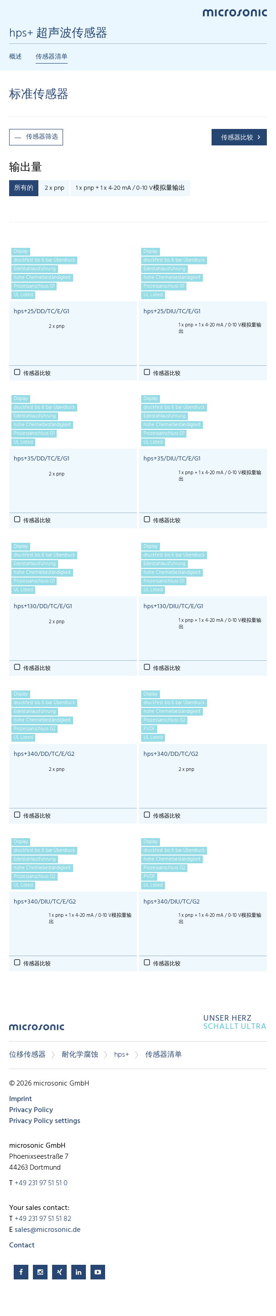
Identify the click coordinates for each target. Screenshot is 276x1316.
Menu (13, 12)
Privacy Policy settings (44, 1121)
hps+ (121, 1055)
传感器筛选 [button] (42, 137)
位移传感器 (27, 1055)
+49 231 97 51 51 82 (43, 1219)
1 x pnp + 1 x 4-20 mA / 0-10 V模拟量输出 (130, 188)
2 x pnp (54, 188)
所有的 (23, 188)
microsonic (36, 1030)
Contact (22, 1246)
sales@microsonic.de (47, 1230)
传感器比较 (237, 138)
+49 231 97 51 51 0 (41, 1183)
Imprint (20, 1099)
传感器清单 (52, 57)
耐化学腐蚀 (80, 1055)
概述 (15, 57)
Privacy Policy (31, 1110)
